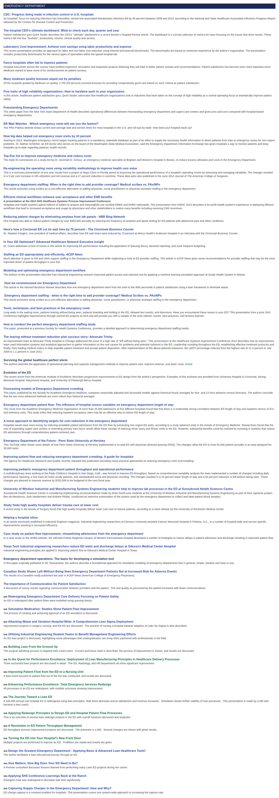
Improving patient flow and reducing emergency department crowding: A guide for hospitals (68, 456)
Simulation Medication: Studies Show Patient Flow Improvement (53, 609)
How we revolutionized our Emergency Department (40, 283)
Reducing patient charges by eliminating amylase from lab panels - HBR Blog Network (64, 216)
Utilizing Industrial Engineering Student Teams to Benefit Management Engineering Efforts (72, 634)
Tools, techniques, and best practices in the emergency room (47, 308)
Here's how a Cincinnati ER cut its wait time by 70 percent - (69, 229)
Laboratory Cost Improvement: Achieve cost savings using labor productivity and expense (67, 46)
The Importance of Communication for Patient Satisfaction (45, 583)
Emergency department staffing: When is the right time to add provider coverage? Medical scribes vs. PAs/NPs (82, 184)
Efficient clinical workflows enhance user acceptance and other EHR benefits (58, 197)
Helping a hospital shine (21, 517)
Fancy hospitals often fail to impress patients (35, 62)
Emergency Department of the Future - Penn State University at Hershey (54, 440)
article (20, 376)
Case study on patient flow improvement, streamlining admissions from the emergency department (73, 533)
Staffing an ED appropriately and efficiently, (43, 254)
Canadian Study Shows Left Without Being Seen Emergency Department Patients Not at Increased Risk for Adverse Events (90, 571)
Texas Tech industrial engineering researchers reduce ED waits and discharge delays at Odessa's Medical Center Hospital (90, 546)
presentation (161, 341)
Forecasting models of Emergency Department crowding (44, 388)
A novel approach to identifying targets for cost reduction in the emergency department (65, 420)
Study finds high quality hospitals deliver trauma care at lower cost (51, 505)
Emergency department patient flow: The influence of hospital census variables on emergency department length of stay (89, 404)
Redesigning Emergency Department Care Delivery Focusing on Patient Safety (63, 596)
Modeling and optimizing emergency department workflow (44, 270)
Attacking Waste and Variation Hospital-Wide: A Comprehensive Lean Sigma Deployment (70, 621)
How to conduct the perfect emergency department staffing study (50, 324)
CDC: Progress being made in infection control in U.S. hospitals (49, 14)
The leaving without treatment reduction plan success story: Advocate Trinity (58, 336)
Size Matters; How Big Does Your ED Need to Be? (43, 763)
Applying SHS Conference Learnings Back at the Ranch (47, 775)
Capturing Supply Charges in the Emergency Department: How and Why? (60, 788)
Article (189, 364)
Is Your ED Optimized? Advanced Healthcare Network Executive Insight (54, 241)
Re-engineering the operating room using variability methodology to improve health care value (70, 168)
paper (12, 328)
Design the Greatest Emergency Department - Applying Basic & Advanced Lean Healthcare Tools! (77, 750)
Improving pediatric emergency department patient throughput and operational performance (69, 469)
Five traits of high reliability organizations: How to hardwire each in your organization (64, 91)
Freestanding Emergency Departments (31, 107)
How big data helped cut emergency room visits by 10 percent (47, 136)
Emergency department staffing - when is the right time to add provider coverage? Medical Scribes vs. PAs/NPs (83, 295)
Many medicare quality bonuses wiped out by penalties (42, 78)
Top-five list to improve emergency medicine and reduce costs (48, 155)
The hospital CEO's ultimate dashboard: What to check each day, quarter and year (61, 30)
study (12, 409)
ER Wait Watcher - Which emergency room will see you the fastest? (51, 123)
